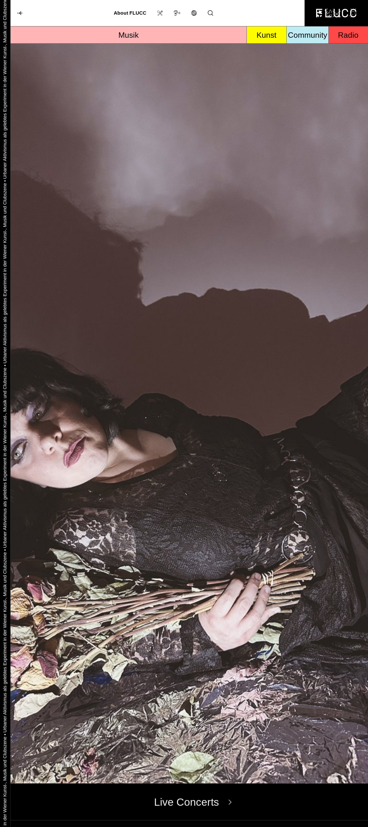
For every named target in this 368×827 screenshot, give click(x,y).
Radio (348, 35)
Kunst (266, 35)
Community (307, 35)
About (130, 13)
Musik (128, 35)
